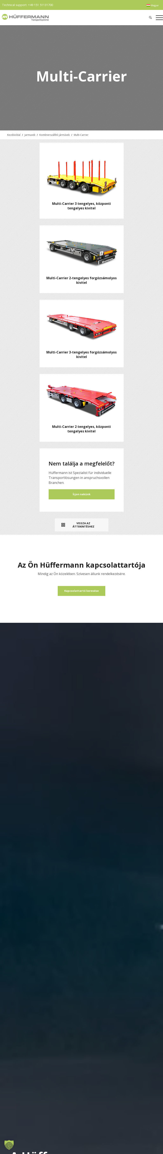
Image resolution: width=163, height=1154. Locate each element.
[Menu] (158, 17)
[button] (9, 1145)
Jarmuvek (30, 135)
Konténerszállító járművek (54, 135)
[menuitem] (153, 5)
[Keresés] (150, 17)
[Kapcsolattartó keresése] (81, 591)
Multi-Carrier (81, 135)
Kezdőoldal (13, 135)
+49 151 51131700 (40, 5)
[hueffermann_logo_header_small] (48, 17)
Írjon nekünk (81, 494)
